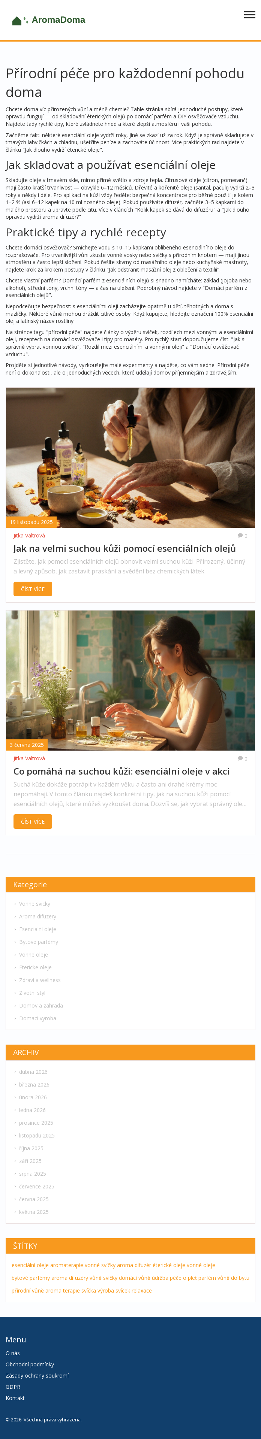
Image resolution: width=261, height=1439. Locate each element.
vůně (96, 1277)
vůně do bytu (233, 1277)
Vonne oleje (31, 954)
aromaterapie (66, 1265)
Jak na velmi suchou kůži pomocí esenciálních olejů (125, 548)
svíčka (88, 1290)
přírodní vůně (28, 1290)
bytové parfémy (31, 1277)
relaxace (142, 1290)
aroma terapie (62, 1290)
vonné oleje (201, 1265)
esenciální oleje (30, 1265)
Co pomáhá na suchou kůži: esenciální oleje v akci (122, 771)
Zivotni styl (29, 992)
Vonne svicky (32, 903)
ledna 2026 (30, 1110)
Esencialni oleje (35, 929)
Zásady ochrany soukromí (37, 1375)
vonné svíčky (100, 1265)
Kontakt (15, 1398)
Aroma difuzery (35, 916)
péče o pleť (183, 1277)
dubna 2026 (31, 1071)
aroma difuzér (134, 1265)
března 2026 (32, 1084)
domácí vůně (134, 1277)
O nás (13, 1353)
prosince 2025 (33, 1122)
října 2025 (29, 1148)
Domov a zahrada (38, 1005)
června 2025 (31, 1199)
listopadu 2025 (34, 1135)
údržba (160, 1277)
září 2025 (28, 1160)
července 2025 (34, 1186)
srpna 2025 (30, 1173)
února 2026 (30, 1097)
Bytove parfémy (36, 941)
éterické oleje (169, 1265)
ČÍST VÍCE (33, 589)
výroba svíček (114, 1290)
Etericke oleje (33, 967)
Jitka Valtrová (29, 535)
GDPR (13, 1386)
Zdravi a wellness (37, 980)
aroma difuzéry (69, 1277)
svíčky (110, 1277)
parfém (207, 1277)
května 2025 (31, 1211)
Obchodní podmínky (30, 1364)
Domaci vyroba (35, 1018)
